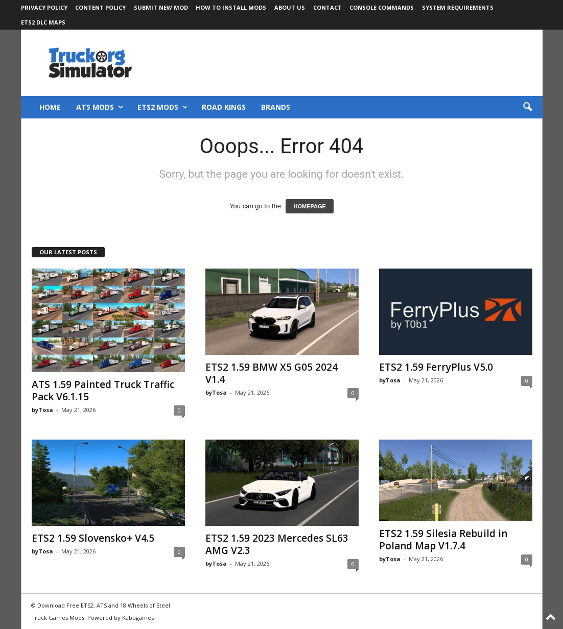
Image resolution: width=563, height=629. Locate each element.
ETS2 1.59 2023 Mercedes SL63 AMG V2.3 (276, 544)
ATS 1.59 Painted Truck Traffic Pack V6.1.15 (103, 390)
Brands (275, 107)
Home (50, 107)
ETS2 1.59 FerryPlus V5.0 (436, 367)
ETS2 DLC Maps (43, 22)
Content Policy (100, 7)
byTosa (42, 410)
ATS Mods (99, 107)
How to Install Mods (231, 7)
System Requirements (458, 7)
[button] (527, 107)
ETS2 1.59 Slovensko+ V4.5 (93, 538)
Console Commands (381, 7)
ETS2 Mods (162, 107)
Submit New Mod (161, 7)
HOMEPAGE (309, 206)
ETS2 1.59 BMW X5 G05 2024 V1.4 (271, 373)
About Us (289, 7)
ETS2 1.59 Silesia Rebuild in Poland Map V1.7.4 (443, 539)
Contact (327, 7)
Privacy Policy (44, 7)
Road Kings (224, 107)
